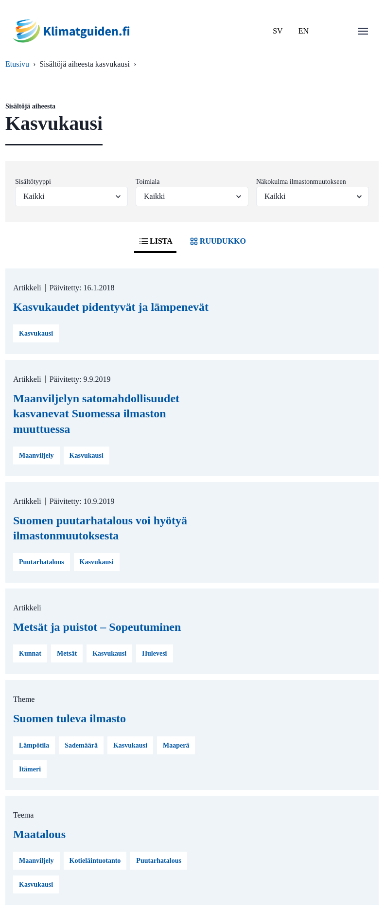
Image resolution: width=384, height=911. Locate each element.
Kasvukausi (36, 333)
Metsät (67, 653)
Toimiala (148, 181)
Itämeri (30, 769)
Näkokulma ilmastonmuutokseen (301, 181)
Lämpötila (34, 745)
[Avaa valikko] (363, 31)
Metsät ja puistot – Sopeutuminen (97, 627)
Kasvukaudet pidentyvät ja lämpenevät (111, 307)
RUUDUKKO (217, 241)
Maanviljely (36, 455)
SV (277, 31)
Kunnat (30, 653)
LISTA (155, 241)
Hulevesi (154, 653)
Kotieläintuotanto (95, 860)
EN (303, 31)
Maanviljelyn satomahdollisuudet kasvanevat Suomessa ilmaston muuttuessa (96, 413)
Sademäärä (81, 745)
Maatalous (39, 834)
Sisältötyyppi (33, 181)
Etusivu (17, 64)
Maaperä (176, 745)
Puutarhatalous (41, 562)
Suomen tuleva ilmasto (69, 718)
